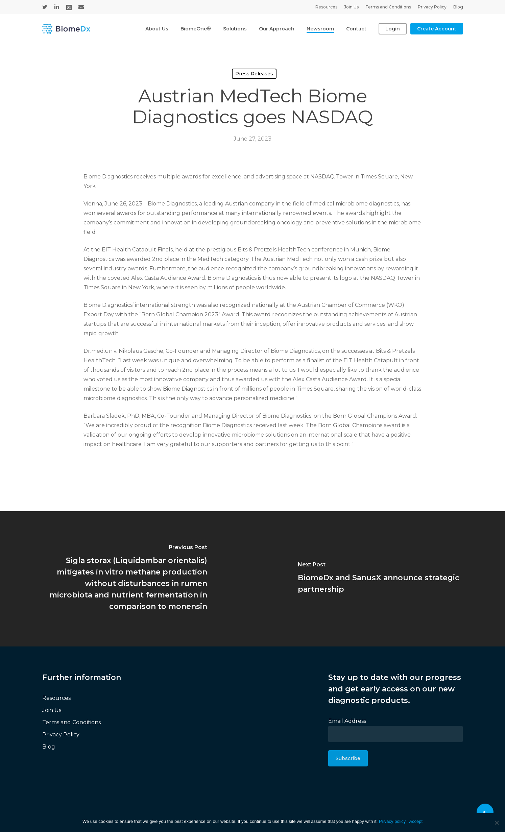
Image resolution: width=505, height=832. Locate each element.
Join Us (51, 710)
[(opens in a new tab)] (126, 578)
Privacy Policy (60, 734)
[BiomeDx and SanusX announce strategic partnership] (378, 578)
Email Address (347, 721)
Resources (56, 698)
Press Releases (254, 74)
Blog (48, 746)
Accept (416, 821)
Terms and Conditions (71, 722)
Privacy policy (392, 821)
